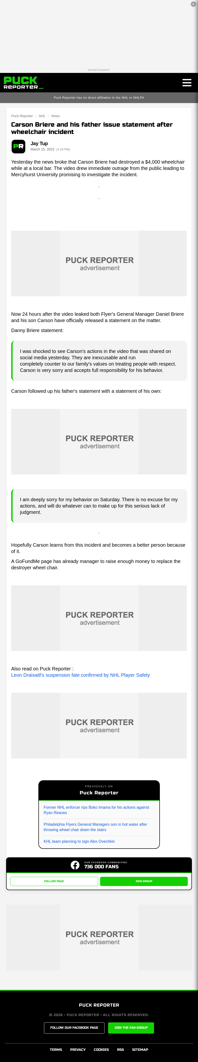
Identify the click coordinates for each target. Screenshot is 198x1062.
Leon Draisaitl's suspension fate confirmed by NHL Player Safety (80, 675)
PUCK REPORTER (99, 1005)
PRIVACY (78, 1050)
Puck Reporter (22, 116)
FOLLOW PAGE (54, 881)
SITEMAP (140, 1050)
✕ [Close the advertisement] (193, 4)
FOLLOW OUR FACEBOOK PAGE (74, 1028)
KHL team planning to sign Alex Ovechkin (79, 841)
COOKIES (101, 1050)
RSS (120, 1050)
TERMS (56, 1050)
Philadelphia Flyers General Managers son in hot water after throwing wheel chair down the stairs (95, 827)
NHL (42, 116)
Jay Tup (39, 143)
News (55, 116)
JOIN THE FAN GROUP (131, 1028)
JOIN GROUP (144, 881)
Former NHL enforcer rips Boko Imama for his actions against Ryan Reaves (96, 810)
